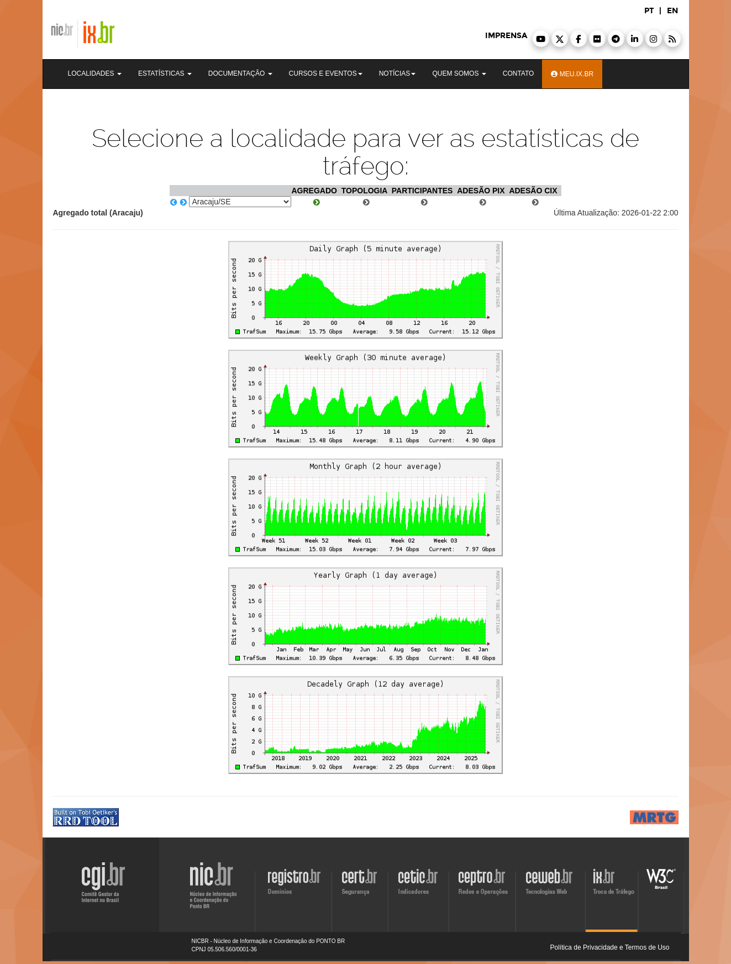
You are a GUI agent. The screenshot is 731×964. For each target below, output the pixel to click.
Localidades (95, 73)
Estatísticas (165, 73)
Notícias (397, 73)
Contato (518, 73)
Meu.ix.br (572, 74)
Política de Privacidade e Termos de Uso (610, 947)
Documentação (240, 73)
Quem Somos (459, 73)
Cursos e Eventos (325, 73)
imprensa (506, 35)
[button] (541, 38)
